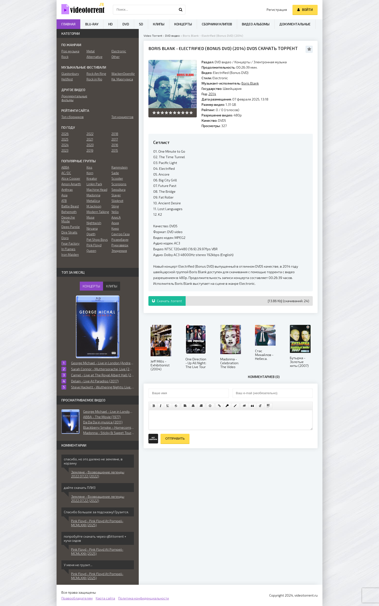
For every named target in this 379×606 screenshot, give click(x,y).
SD (141, 24)
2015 (114, 150)
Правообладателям (77, 598)
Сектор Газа (120, 234)
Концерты (242, 62)
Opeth (91, 234)
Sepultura (118, 190)
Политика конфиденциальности (143, 598)
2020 (90, 145)
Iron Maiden (70, 255)
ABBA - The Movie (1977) (102, 417)
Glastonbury (70, 74)
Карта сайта (105, 598)
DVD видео (172, 35)
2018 (114, 134)
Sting (115, 206)
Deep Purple (70, 227)
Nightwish (94, 223)
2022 (90, 134)
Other (115, 57)
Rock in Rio (94, 79)
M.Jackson (94, 206)
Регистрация (277, 9)
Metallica (93, 201)
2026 (65, 134)
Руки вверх (119, 245)
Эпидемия (119, 251)
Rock (64, 57)
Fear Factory (70, 243)
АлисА (116, 217)
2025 (64, 139)
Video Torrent (153, 35)
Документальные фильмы (72, 98)
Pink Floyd (94, 245)
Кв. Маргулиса (122, 79)
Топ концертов (122, 117)
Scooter (117, 178)
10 (191, 113)
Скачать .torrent (167, 301)
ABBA (65, 167)
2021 (90, 139)
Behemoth (69, 212)
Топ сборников (72, 117)
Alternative (94, 57)
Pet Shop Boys (97, 240)
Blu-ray (91, 24)
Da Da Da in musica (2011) (103, 422)
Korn (90, 173)
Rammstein (119, 167)
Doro (65, 238)
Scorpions (118, 184)
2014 (239, 48)
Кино (115, 228)
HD (110, 24)
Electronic (118, 51)
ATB (64, 201)
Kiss (89, 167)
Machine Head (97, 190)
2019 (90, 150)
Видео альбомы (256, 24)
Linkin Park (94, 184)
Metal (91, 51)
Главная (68, 24)
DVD (126, 24)
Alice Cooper (70, 178)
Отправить (175, 438)
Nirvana (92, 228)
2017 (114, 139)
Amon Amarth (71, 184)
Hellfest (67, 79)
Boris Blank (161, 48)
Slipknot (117, 201)
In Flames (68, 249)
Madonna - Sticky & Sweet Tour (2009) (108, 433)
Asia (64, 195)
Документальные (295, 24)
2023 (64, 150)
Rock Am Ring (96, 74)
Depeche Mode (68, 219)
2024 (65, 145)
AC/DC (66, 173)
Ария (115, 223)
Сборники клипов (217, 24)
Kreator (92, 178)
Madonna (93, 195)
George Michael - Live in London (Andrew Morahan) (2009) (108, 411)
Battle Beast (70, 206)
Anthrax (67, 190)
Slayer (116, 195)
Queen (91, 251)
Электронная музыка (270, 62)
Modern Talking (98, 212)
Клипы (158, 24)
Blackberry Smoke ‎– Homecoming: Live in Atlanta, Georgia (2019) (108, 427)
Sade (115, 173)
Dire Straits (69, 232)
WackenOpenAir (122, 74)
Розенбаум (119, 240)
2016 (114, 145)
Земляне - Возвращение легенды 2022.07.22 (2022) (97, 474)
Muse (91, 217)
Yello (115, 212)
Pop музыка (70, 51)
